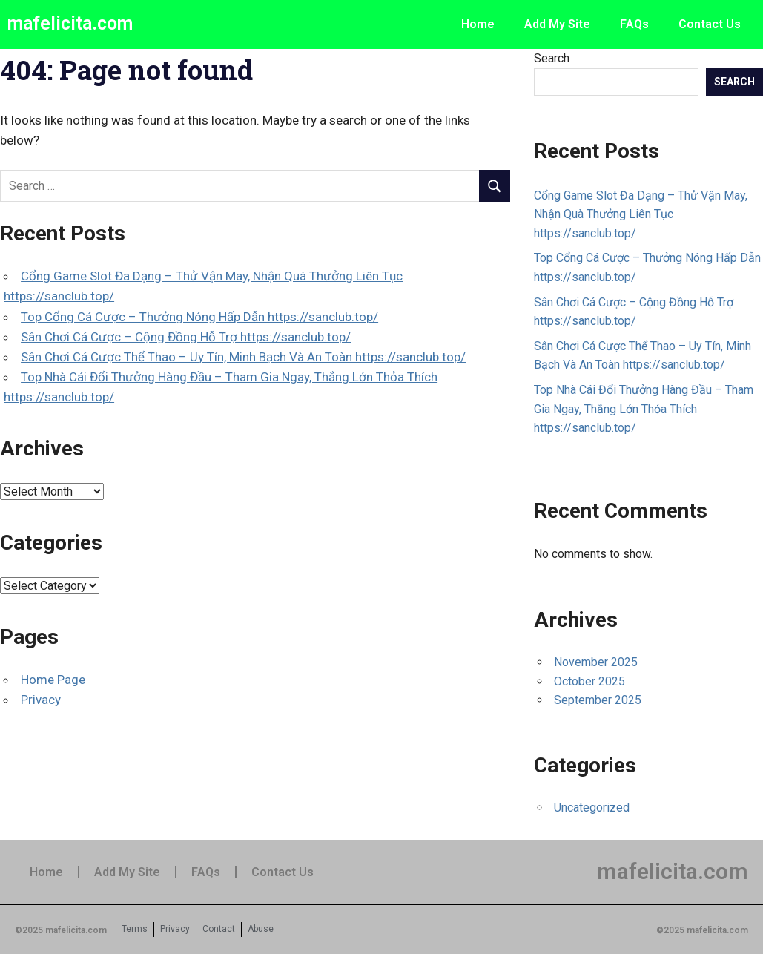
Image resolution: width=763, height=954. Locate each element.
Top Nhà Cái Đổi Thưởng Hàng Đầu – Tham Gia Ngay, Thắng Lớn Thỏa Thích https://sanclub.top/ (643, 409)
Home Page (53, 679)
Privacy (41, 699)
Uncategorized (592, 807)
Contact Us (709, 24)
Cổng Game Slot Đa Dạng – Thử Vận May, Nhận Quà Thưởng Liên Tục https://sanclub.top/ (640, 214)
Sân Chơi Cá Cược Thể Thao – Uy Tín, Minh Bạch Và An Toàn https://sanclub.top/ (243, 356)
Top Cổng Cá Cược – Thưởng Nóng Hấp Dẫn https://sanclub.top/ (199, 316)
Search (551, 58)
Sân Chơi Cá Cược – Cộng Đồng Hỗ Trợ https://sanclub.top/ (186, 336)
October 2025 (589, 681)
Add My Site (557, 24)
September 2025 (597, 700)
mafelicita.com (70, 23)
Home (478, 24)
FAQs (634, 24)
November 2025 (596, 662)
